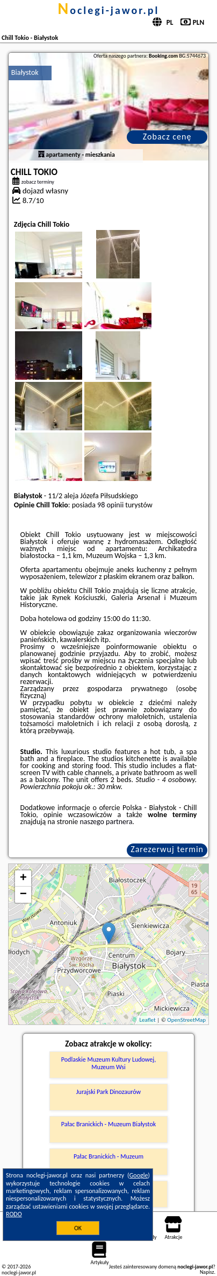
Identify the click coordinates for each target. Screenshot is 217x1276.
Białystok (25, 72)
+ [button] (23, 878)
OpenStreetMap (186, 1019)
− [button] (23, 895)
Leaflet (147, 1019)
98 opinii (110, 505)
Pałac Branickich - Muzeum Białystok (108, 1124)
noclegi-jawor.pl (108, 10)
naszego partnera (105, 821)
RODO (14, 1214)
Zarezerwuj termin (167, 849)
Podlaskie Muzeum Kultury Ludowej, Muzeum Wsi (108, 1063)
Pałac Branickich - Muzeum (108, 1156)
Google (138, 1175)
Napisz (207, 1271)
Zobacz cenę (167, 136)
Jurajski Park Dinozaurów (108, 1092)
